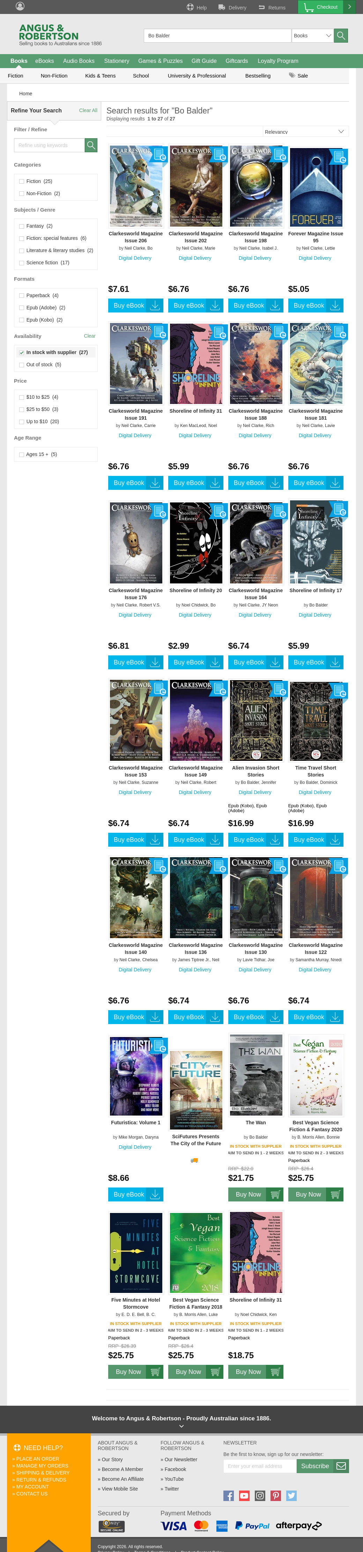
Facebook (175, 1469)
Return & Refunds (41, 1480)
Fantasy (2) (36, 226)
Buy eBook (138, 305)
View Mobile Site (120, 1489)
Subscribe (325, 1466)
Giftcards (237, 61)
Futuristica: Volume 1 (135, 1122)
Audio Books (79, 61)
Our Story (112, 1459)
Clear (90, 336)
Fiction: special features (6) (53, 238)
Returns (271, 7)
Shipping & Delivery (43, 1473)
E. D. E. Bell (132, 1314)
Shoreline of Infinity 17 (316, 590)
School (141, 76)
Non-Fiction (54, 76)
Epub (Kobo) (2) (41, 320)
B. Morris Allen (310, 1137)
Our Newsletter (181, 1459)
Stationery (116, 61)
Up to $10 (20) (39, 421)
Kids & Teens (100, 76)
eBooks (44, 61)
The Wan (256, 1122)
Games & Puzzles (160, 61)
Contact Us (32, 1493)
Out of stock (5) (40, 364)
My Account (32, 1487)
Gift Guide (204, 61)
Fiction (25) (36, 181)
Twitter (171, 1489)
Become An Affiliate (123, 1479)
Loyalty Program (278, 61)
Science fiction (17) (44, 262)
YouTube (174, 1479)
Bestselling (258, 76)
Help (196, 7)
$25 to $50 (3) (39, 409)
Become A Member (122, 1469)
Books (19, 61)
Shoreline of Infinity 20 (196, 590)
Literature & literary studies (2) (56, 250)
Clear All (88, 110)
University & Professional (197, 76)
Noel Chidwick (195, 605)
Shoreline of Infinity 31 (196, 411)
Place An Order (37, 1459)
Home (25, 93)
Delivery (231, 7)
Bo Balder (318, 605)
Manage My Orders (42, 1466)
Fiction (15, 76)
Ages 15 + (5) (38, 454)
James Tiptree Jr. (194, 959)
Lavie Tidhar (254, 959)
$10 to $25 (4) (39, 397)
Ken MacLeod (193, 425)
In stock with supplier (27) (54, 352)
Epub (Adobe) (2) (42, 307)
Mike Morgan (131, 1137)
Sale (298, 76)
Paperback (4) (39, 295)
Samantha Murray (311, 959)
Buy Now (259, 1194)
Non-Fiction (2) (40, 193)
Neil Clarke (135, 248)
